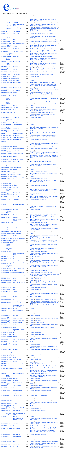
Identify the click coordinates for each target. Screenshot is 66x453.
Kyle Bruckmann (38, 334)
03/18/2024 (3, 439)
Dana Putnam (48, 122)
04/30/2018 (3, 385)
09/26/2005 (3, 190)
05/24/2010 (3, 272)
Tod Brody (40, 19)
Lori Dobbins (8, 268)
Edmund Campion (8, 39)
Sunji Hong (8, 217)
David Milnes (54, 85)
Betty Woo (55, 87)
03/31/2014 (3, 322)
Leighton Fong (43, 352)
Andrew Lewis (50, 33)
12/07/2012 (3, 305)
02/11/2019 (3, 387)
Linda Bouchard (33, 77)
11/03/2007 (3, 222)
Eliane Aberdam (9, 336)
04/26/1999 (3, 71)
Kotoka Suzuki (9, 146)
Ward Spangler (49, 85)
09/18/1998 (3, 53)
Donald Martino (9, 85)
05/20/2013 (3, 318)
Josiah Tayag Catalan (8, 408)
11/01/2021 (3, 410)
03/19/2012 (3, 296)
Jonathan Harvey (9, 185)
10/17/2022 (3, 425)
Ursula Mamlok (9, 92)
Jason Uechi (8, 71)
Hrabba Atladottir (44, 272)
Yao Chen (8, 315)
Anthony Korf (8, 117)
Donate (51, 4)
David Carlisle (42, 64)
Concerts (40, 4)
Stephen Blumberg (8, 99)
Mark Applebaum (9, 233)
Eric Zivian (36, 78)
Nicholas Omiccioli (8, 322)
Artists (35, 4)
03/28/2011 (3, 287)
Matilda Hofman (33, 419)
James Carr (8, 135)
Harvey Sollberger (8, 51)
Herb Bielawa (8, 349)
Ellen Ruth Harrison (8, 297)
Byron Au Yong (9, 446)
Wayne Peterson (9, 167)
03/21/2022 (3, 413)
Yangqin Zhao (33, 28)
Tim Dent (36, 115)
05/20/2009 (3, 258)
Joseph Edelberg (44, 30)
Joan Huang (8, 28)
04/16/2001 (3, 112)
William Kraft (8, 25)
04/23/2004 (3, 159)
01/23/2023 (3, 430)
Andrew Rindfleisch (8, 122)
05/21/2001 (3, 117)
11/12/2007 (3, 233)
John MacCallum (9, 327)
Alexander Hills (9, 294)
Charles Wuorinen (8, 90)
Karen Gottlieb (38, 227)
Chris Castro (8, 439)
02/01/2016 (3, 346)
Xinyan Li (8, 395)
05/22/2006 (3, 199)
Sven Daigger (9, 299)
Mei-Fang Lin (8, 256)
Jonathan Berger (9, 284)
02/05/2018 (3, 373)
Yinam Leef (8, 124)
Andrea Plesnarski (38, 93)
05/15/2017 (3, 368)
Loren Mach (48, 336)
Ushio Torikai (8, 95)
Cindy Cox (8, 20)
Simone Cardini (9, 419)
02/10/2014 (3, 320)
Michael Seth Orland (38, 20)
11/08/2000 (3, 101)
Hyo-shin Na (8, 161)
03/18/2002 (3, 135)
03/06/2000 (3, 85)
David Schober (9, 87)
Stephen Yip (8, 361)
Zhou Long (8, 41)
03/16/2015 (3, 339)
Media (57, 4)
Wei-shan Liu (44, 33)
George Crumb (9, 329)
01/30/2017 (3, 355)
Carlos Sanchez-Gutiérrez (9, 46)
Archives (62, 4)
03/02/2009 (3, 256)
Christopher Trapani (8, 193)
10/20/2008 (3, 251)
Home (24, 4)
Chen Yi (7, 33)
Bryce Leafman (47, 431)
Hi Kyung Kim (9, 153)
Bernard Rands (9, 169)
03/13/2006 (3, 192)
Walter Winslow (9, 107)
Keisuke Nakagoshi (38, 385)
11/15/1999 (3, 76)
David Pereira (9, 61)
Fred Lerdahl (8, 411)
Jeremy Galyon (33, 206)
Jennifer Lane (38, 196)
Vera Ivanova (8, 380)
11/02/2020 (3, 405)
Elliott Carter (8, 251)
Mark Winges (8, 48)
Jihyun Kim (8, 436)
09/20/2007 (3, 227)
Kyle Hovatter (8, 398)
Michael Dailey (33, 430)
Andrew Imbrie (9, 114)
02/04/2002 (3, 130)
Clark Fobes (37, 122)
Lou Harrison (8, 76)
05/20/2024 (3, 444)
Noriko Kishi (42, 92)
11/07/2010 (3, 280)
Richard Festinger (8, 64)
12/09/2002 (3, 141)
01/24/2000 (3, 80)
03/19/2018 (3, 378)
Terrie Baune (43, 22)
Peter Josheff (45, 19)
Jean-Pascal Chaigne (8, 406)
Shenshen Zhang (46, 28)
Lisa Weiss (50, 109)
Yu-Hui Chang (9, 139)
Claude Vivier (8, 240)
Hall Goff (43, 94)
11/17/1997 (3, 39)
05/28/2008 (3, 244)
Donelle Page (48, 94)
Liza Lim (7, 235)
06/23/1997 (3, 31)
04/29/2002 (3, 139)
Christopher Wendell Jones (9, 212)
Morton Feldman (9, 242)
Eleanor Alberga (9, 219)
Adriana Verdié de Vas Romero (9, 106)
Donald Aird (8, 74)
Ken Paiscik (37, 76)
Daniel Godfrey (9, 109)
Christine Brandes (33, 370)
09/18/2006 (3, 207)
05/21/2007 (3, 217)
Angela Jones (40, 155)
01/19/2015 (3, 332)
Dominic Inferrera (33, 155)
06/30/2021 (3, 408)
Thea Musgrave (9, 162)
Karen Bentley (51, 61)
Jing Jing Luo (8, 36)
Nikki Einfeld (32, 375)
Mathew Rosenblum (8, 151)
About (29, 4)
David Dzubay (9, 196)
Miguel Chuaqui (9, 82)
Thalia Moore (48, 22)
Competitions (45, 4)
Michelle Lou (8, 287)
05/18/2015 (3, 341)
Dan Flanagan (43, 346)
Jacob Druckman (9, 78)
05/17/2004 (3, 162)
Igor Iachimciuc (9, 165)
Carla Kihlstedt (38, 112)
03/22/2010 (3, 268)
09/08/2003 (3, 153)
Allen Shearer (9, 209)
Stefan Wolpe (8, 354)
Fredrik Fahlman (9, 201)
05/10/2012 (3, 299)
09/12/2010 (3, 277)
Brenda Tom (37, 246)
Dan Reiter (53, 152)
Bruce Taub (8, 43)
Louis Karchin (9, 156)
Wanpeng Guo (53, 28)
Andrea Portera (9, 432)
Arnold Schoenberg (8, 128)
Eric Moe (8, 171)
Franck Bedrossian (8, 373)
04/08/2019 (3, 392)
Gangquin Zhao (39, 28)
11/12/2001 (3, 124)
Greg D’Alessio (9, 112)
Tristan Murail (8, 387)
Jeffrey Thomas (33, 74)
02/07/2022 (3, 411)
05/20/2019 (3, 395)
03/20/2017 (3, 359)
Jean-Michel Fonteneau (50, 120)
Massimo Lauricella (8, 133)
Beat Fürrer (8, 246)
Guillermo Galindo (8, 204)
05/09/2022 (3, 421)
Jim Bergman (36, 96)
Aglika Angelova (49, 92)
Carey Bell (37, 146)
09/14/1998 (3, 46)
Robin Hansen (51, 45)
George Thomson (33, 19)
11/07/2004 (3, 167)
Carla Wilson (50, 93)
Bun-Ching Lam (9, 34)
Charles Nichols (9, 390)
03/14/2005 (3, 180)
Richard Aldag (9, 430)
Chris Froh (44, 199)
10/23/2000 (3, 92)
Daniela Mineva (55, 309)
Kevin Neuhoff (54, 22)
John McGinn (43, 34)
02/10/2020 (3, 403)
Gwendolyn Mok (37, 85)
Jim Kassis (32, 168)
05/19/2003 (3, 148)
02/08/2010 (3, 265)
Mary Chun (39, 23)
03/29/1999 (3, 66)
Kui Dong (8, 31)
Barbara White (9, 238)
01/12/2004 (3, 156)
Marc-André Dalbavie (8, 141)
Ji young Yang (33, 241)
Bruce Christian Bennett (9, 190)
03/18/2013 (3, 315)
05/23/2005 (3, 183)
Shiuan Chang (9, 352)
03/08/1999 (3, 61)
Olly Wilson (8, 187)
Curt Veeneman (9, 194)
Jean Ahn (8, 410)
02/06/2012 (3, 294)
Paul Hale (49, 36)
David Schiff (8, 137)
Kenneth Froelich (9, 222)
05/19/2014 (3, 327)
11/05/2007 (3, 231)
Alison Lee (32, 423)
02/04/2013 (3, 308)
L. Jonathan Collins (47, 155)
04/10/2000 (3, 87)
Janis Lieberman (37, 94)
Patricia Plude (50, 38)
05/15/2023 (3, 432)
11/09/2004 (3, 174)
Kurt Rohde (48, 152)
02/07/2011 (3, 284)
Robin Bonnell (51, 19)
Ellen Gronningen (45, 95)
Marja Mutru (47, 127)
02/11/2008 (3, 240)
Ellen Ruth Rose (49, 24)
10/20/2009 (3, 263)
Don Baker (36, 90)
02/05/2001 (3, 105)
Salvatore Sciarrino (8, 245)
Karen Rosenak (33, 23)
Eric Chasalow (9, 80)
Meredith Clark (38, 359)
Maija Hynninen (9, 378)
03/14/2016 (3, 349)
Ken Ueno (8, 313)
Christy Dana (55, 329)
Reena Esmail (9, 421)
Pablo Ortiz (8, 199)
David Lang (8, 334)
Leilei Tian (8, 144)
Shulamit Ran (8, 308)
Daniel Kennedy (44, 38)
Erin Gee (8, 444)
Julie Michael (37, 392)
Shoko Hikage (33, 274)
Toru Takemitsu (9, 355)
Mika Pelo (8, 148)
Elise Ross (32, 127)
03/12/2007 (3, 212)
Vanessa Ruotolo (49, 435)
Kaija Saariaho (9, 403)
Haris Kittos (8, 441)
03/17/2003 (3, 144)
